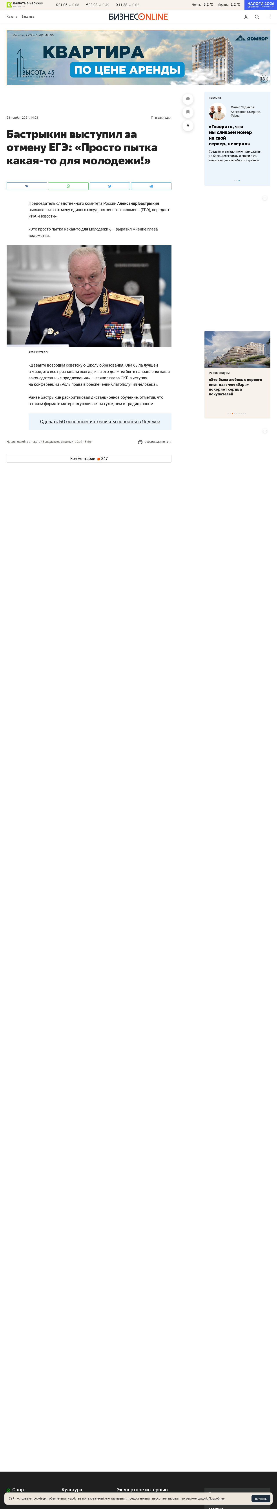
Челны (197, 4)
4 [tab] (234, 413)
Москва (223, 4)
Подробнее (216, 1498)
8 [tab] (243, 413)
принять (261, 1498)
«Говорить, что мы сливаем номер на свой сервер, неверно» (230, 135)
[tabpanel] (237, 132)
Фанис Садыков (242, 107)
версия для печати (154, 441)
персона (215, 97)
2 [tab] (236, 180)
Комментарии (89, 458)
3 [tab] (239, 180)
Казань (12, 16)
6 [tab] (239, 413)
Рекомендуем (219, 372)
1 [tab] (234, 180)
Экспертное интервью (142, 1489)
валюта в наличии (28, 3)
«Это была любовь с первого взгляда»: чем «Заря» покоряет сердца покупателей (235, 387)
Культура (72, 1489)
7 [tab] (241, 413)
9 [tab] (245, 413)
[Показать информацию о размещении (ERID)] (265, 198)
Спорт (16, 1489)
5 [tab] (236, 413)
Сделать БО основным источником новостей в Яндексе (100, 421)
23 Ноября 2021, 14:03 (22, 117)
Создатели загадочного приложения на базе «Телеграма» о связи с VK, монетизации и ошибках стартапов (235, 156)
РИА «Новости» (42, 216)
